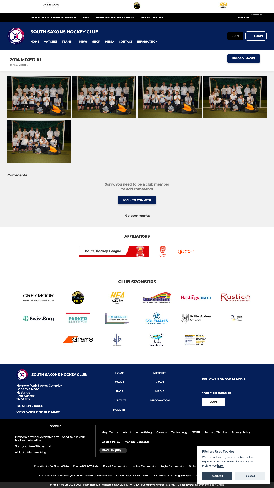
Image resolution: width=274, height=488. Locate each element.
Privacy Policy (241, 432)
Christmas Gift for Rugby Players (172, 475)
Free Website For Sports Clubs (51, 466)
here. (220, 465)
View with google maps (38, 412)
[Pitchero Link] (259, 19)
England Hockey (151, 17)
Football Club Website (85, 466)
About (127, 432)
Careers (161, 432)
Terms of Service (216, 432)
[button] (34, 41)
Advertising (144, 432)
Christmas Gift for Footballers (133, 475)
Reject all (250, 476)
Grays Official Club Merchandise (53, 17)
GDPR (196, 432)
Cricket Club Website (115, 466)
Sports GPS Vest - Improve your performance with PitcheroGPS (75, 475)
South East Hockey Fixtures (114, 17)
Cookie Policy (111, 442)
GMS (86, 17)
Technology (179, 432)
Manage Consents (137, 442)
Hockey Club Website (143, 466)
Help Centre (110, 432)
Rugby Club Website (172, 466)
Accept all (217, 476)
